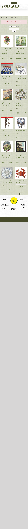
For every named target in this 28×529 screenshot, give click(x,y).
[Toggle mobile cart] (24, 5)
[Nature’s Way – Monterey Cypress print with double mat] (21, 146)
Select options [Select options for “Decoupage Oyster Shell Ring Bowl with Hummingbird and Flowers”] (18, 113)
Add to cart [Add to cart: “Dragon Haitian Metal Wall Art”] (19, 137)
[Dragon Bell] (7, 123)
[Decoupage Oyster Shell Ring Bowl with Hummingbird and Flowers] (21, 94)
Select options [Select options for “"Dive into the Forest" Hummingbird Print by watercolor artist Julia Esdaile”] (4, 59)
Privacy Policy (23, 203)
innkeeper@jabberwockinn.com (6, 205)
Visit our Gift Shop (23, 199)
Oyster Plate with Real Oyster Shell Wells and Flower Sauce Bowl (7, 182)
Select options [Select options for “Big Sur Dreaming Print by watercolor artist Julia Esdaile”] (4, 111)
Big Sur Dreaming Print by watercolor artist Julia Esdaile (6, 103)
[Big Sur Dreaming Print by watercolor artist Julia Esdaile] (7, 94)
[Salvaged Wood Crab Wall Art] (21, 173)
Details (11, 58)
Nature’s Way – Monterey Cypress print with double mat (21, 155)
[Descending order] (18, 26)
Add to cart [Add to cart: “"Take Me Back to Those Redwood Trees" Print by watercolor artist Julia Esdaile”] (19, 58)
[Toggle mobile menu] (26, 5)
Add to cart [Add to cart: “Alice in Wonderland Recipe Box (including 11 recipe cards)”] (19, 85)
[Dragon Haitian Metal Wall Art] (21, 123)
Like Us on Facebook (23, 200)
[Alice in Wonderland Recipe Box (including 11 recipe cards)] (21, 69)
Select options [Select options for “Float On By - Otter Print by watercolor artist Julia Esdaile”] (4, 163)
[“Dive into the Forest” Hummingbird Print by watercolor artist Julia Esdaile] (7, 41)
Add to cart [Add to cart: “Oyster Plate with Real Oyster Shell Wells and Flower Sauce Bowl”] (5, 189)
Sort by (11, 26)
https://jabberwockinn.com (5, 206)
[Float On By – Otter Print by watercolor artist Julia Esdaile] (7, 146)
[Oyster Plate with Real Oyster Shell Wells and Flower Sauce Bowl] (7, 173)
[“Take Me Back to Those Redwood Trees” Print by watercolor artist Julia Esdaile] (21, 41)
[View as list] (15, 31)
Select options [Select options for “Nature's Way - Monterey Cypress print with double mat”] (18, 163)
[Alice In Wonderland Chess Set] (7, 69)
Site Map (23, 207)
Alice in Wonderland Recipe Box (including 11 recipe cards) (21, 78)
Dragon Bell (4, 130)
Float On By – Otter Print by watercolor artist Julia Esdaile (6, 155)
